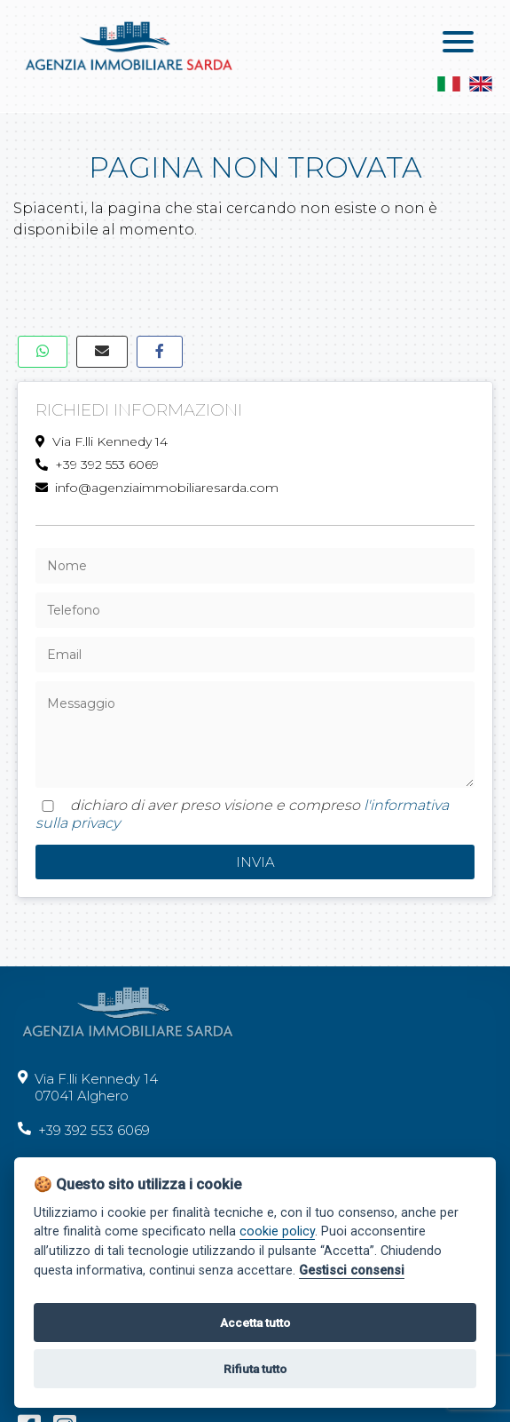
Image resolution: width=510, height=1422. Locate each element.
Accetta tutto (255, 1322)
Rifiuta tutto (255, 1369)
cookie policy (277, 1231)
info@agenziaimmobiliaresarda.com (157, 488)
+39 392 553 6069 (97, 465)
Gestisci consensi (351, 1270)
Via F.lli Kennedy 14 (101, 441)
